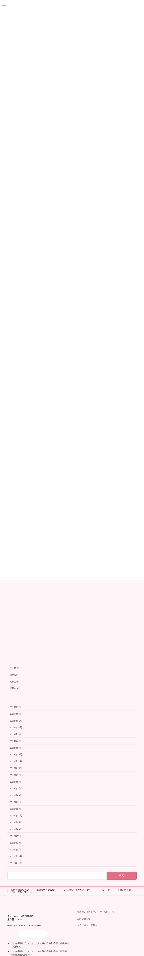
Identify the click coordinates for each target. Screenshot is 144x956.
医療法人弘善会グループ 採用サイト (96, 912)
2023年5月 (15, 802)
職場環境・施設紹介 (46, 889)
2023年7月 (15, 788)
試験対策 (14, 688)
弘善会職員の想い (20, 889)
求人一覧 (105, 889)
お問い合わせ (124, 889)
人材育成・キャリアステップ (78, 889)
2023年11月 (16, 761)
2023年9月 (15, 774)
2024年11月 (16, 720)
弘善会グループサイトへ (23, 892)
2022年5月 (15, 849)
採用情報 (14, 668)
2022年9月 (15, 822)
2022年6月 (15, 842)
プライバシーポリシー (88, 925)
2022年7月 (15, 835)
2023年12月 (16, 754)
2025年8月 (15, 713)
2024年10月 (16, 727)
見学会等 (14, 681)
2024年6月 (15, 741)
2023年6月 (15, 795)
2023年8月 (15, 781)
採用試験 (14, 674)
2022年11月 (16, 815)
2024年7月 (15, 734)
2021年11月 (16, 863)
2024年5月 (15, 747)
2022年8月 (15, 829)
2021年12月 (16, 856)
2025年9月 (15, 707)
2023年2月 (15, 808)
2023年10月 (16, 768)
